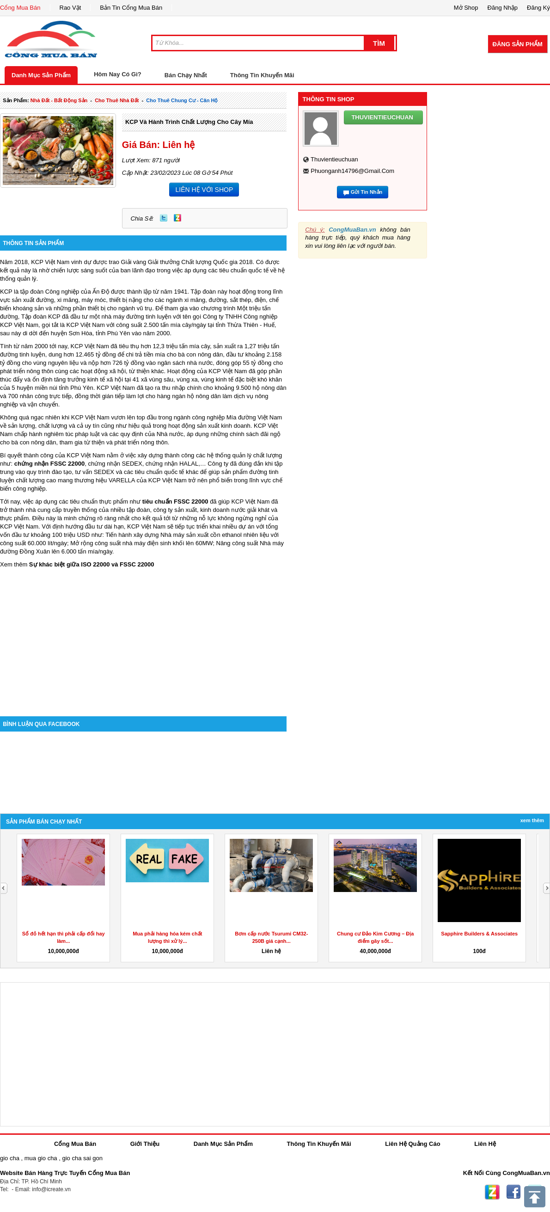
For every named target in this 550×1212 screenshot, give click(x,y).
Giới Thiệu (144, 1143)
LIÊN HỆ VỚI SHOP (204, 189)
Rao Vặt (70, 7)
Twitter (163, 217)
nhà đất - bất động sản (59, 100)
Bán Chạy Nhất (186, 75)
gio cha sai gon (82, 1158)
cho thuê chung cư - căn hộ (182, 100)
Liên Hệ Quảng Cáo (412, 1143)
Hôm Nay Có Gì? (117, 74)
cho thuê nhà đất (117, 100)
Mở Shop (466, 7)
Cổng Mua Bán (20, 7)
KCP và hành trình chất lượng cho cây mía (189, 121)
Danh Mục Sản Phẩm (41, 75)
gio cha (9, 1158)
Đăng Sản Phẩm (518, 44)
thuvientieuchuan (334, 159)
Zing (177, 217)
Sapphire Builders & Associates (479, 933)
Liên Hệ (485, 1143)
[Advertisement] (143, 637)
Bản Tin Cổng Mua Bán (131, 7)
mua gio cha (40, 1158)
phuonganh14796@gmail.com (352, 170)
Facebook (513, 1192)
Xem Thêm (532, 820)
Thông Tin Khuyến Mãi (262, 75)
